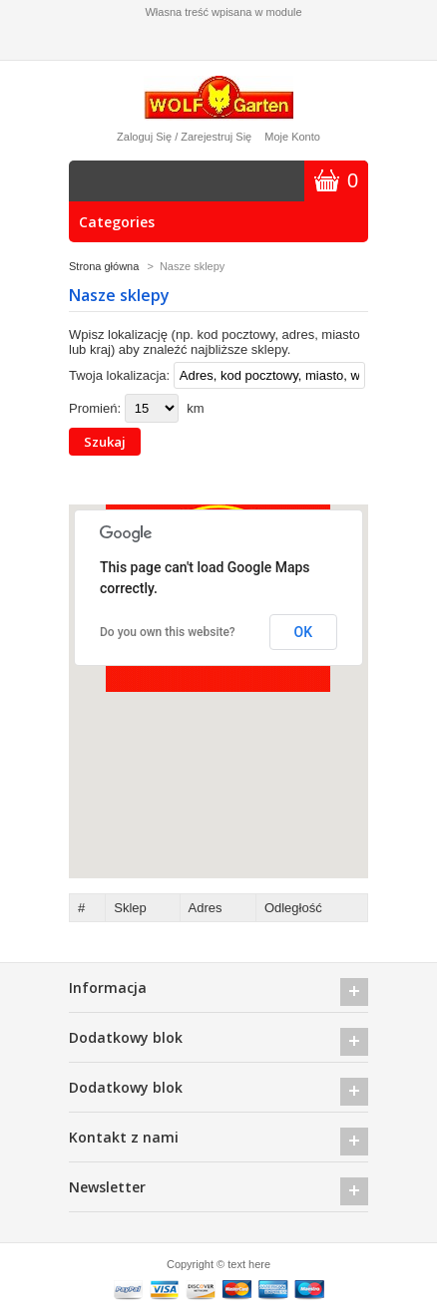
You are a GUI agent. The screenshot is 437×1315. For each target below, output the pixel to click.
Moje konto (292, 137)
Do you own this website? (167, 632)
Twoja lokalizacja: (119, 375)
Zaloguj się (144, 137)
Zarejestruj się (216, 137)
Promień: (95, 408)
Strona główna (104, 266)
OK (303, 632)
